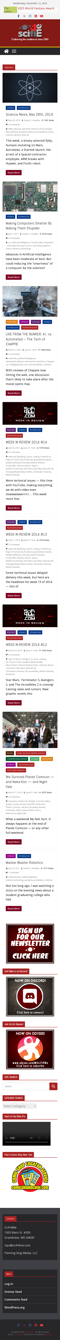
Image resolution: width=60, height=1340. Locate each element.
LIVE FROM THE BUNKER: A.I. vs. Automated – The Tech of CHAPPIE (29, 339)
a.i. (9, 242)
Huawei (48, 129)
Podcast (36, 322)
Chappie (50, 361)
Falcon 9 (35, 129)
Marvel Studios (37, 462)
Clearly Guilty (37, 242)
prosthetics (39, 880)
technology (26, 248)
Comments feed (15, 1299)
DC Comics (11, 662)
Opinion (24, 322)
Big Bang (21, 456)
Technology (23, 108)
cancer (29, 456)
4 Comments (13, 797)
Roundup (34, 807)
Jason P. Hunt (31, 350)
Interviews (11, 322)
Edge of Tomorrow (14, 459)
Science (10, 108)
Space (34, 465)
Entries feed (13, 1292)
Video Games (22, 810)
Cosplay (34, 759)
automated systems (15, 361)
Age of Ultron (14, 659)
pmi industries (40, 132)
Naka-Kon (40, 804)
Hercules (26, 462)
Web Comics (34, 810)
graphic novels (12, 804)
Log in (8, 1284)
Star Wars (28, 468)
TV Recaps (10, 810)
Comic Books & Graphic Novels (31, 753)
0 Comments (13, 124)
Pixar (36, 665)
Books (10, 753)
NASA (30, 132)
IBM (40, 662)
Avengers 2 (26, 659)
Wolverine (10, 674)
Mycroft (15, 245)
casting (36, 456)
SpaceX (17, 135)
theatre (42, 807)
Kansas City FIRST (27, 804)
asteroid (17, 129)
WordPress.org (14, 1307)
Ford (42, 129)
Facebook (28, 459)
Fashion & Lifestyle (26, 801)
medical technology (15, 880)
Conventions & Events (17, 759)
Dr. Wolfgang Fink (15, 364)
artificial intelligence (21, 242)
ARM (10, 129)
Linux (9, 245)
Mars (8, 132)
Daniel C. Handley (32, 120)
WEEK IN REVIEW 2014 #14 (26, 442)
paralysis (28, 880)
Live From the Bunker (33, 364)
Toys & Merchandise (16, 770)
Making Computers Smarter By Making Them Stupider (29, 225)
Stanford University (14, 468)
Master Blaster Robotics (24, 862)
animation (12, 801)
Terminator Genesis (42, 471)
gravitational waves (42, 459)
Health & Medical (13, 462)
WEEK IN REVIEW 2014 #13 (26, 534)
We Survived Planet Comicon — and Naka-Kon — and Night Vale (30, 781)
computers (48, 242)
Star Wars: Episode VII (43, 468)
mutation (23, 132)
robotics (9, 135)
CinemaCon (45, 456)
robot (50, 132)
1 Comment (12, 872)
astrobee (26, 129)
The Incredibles (32, 671)
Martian (14, 132)
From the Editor (43, 801)
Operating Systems (41, 245)
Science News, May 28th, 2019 (29, 114)
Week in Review (13, 474)
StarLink (25, 135)
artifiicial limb (14, 877)
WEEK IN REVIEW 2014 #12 (26, 644)
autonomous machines (35, 361)
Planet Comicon (13, 807)
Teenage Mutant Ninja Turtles (19, 471)
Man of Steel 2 (12, 665)
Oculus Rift (10, 465)
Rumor (28, 465)
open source (26, 245)
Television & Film (29, 327)
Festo (19, 662)
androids (12, 358)
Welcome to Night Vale (16, 813)
